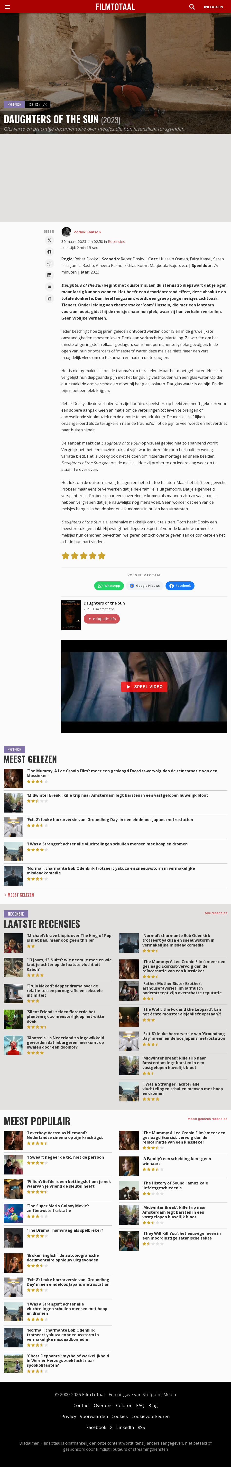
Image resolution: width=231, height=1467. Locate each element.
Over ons (103, 1405)
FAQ (140, 1405)
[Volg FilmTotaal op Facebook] (180, 585)
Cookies (119, 1416)
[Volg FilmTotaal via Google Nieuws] (145, 585)
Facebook (96, 1427)
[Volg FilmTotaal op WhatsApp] (109, 585)
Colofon (124, 1405)
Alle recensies (216, 913)
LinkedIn (125, 1427)
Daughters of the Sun (104, 603)
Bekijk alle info (102, 618)
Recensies (116, 241)
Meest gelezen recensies (207, 1119)
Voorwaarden (94, 1416)
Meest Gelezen (21, 895)
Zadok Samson (87, 231)
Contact (82, 1405)
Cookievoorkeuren (150, 1416)
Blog (153, 1405)
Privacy (68, 1416)
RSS (141, 1427)
